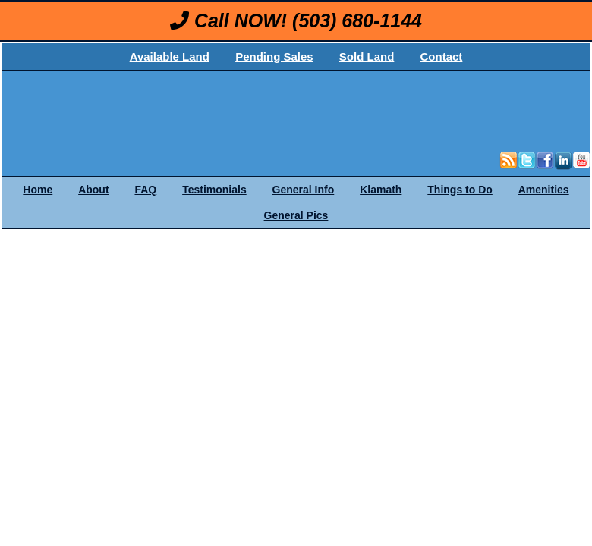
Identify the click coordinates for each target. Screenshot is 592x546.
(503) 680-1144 (357, 20)
